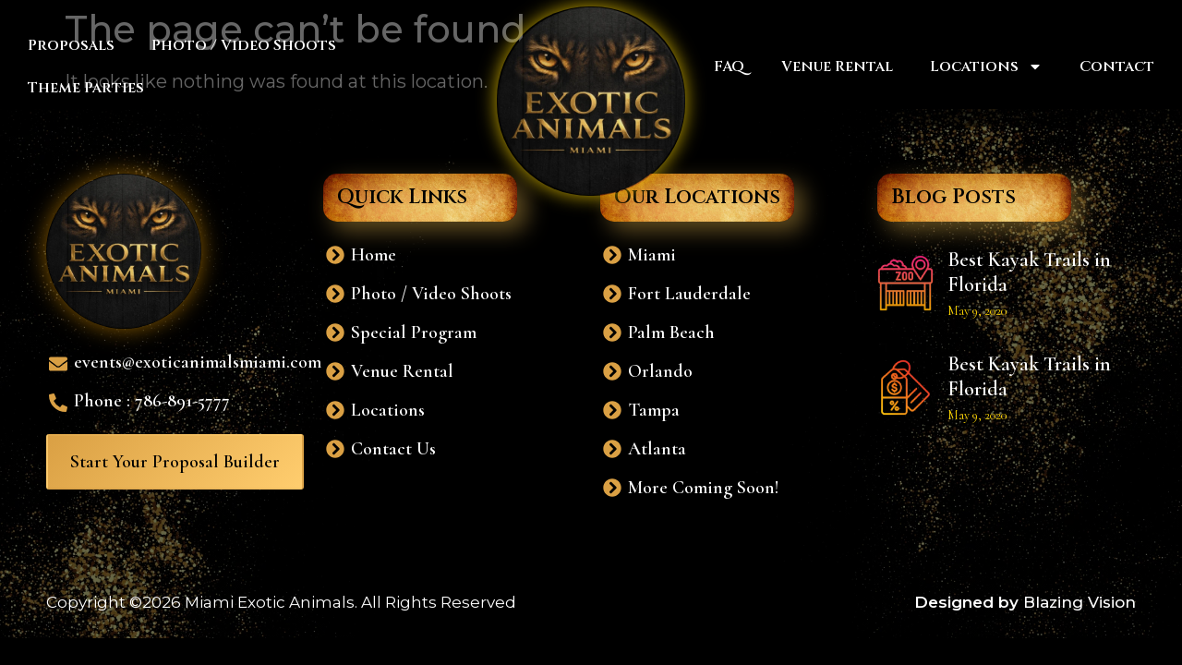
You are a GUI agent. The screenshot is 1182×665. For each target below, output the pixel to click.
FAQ (729, 66)
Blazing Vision (1079, 602)
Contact (1116, 66)
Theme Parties (86, 88)
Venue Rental (837, 66)
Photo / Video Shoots (243, 45)
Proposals (71, 45)
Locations (986, 66)
